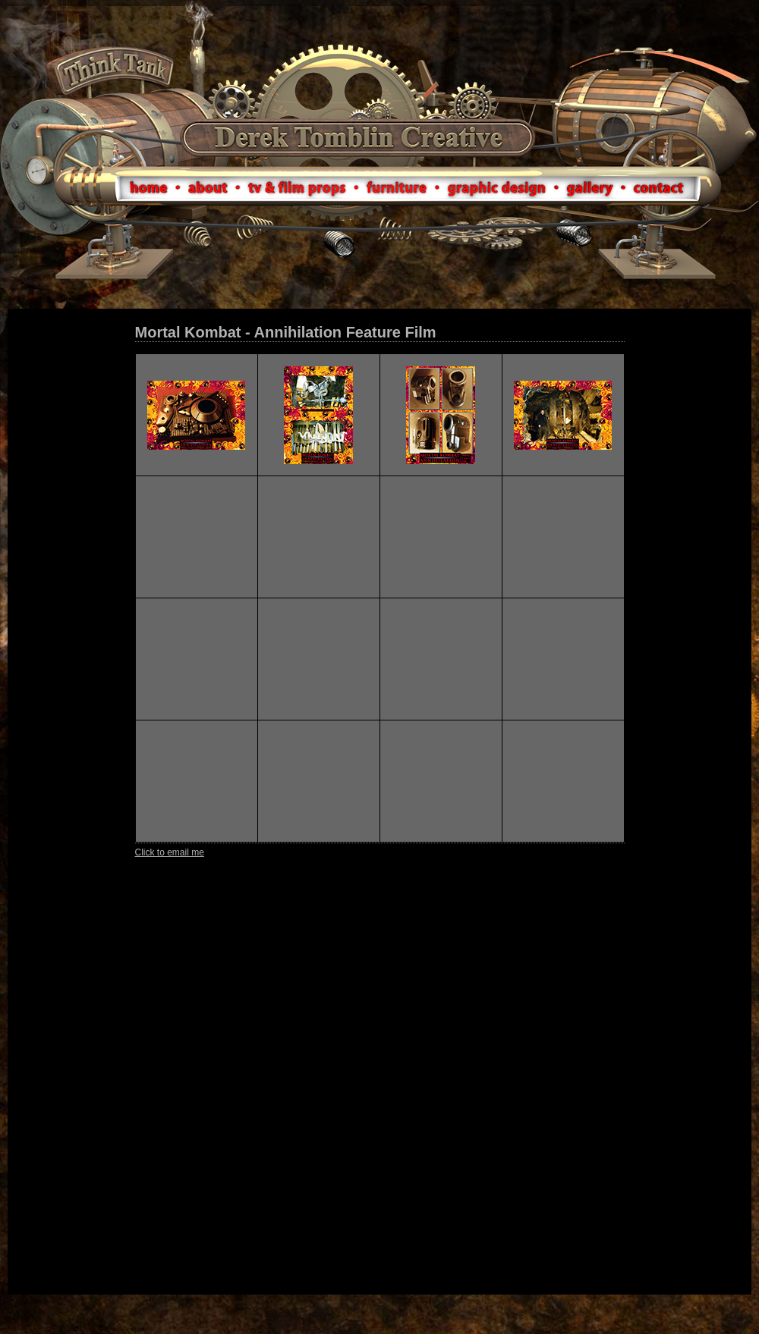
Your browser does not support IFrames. (379, 802)
